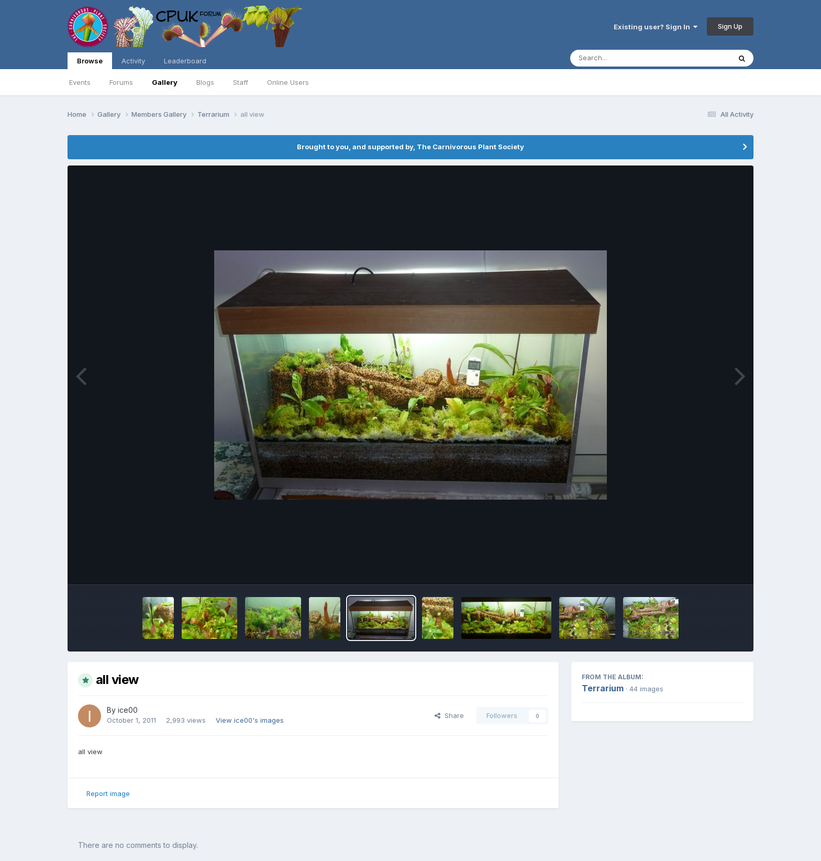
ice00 (128, 709)
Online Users (288, 82)
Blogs (205, 82)
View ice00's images (250, 720)
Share (449, 715)
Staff (240, 82)
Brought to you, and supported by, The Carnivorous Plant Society (410, 146)
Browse (90, 63)
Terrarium (603, 688)
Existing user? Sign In (655, 27)
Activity (133, 61)
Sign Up (730, 26)
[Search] (621, 58)
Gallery (164, 82)
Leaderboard (185, 61)
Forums (121, 82)
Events (80, 82)
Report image (108, 793)
